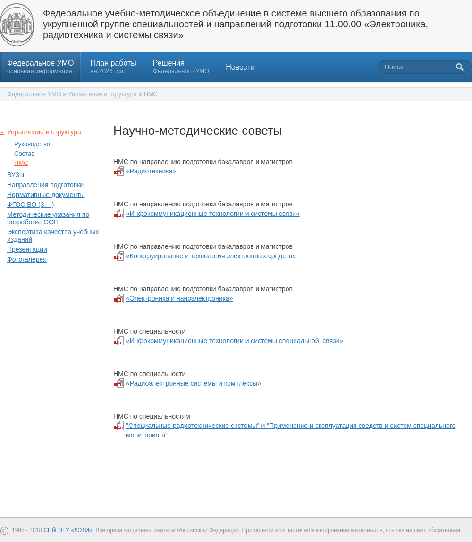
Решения (181, 66)
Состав (24, 153)
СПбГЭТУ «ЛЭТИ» (67, 530)
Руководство (32, 144)
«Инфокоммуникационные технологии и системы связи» (213, 213)
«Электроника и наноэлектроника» (179, 298)
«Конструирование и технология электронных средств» (211, 256)
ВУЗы (15, 175)
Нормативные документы (46, 194)
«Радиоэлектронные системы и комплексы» (193, 383)
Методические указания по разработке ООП (48, 218)
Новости (240, 67)
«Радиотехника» (151, 171)
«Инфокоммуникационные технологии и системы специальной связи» (234, 341)
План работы (113, 66)
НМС (21, 162)
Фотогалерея (27, 259)
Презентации (27, 249)
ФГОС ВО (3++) (30, 204)
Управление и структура (102, 94)
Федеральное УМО (40, 66)
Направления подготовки (45, 185)
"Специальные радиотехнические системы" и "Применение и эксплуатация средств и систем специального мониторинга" (290, 430)
